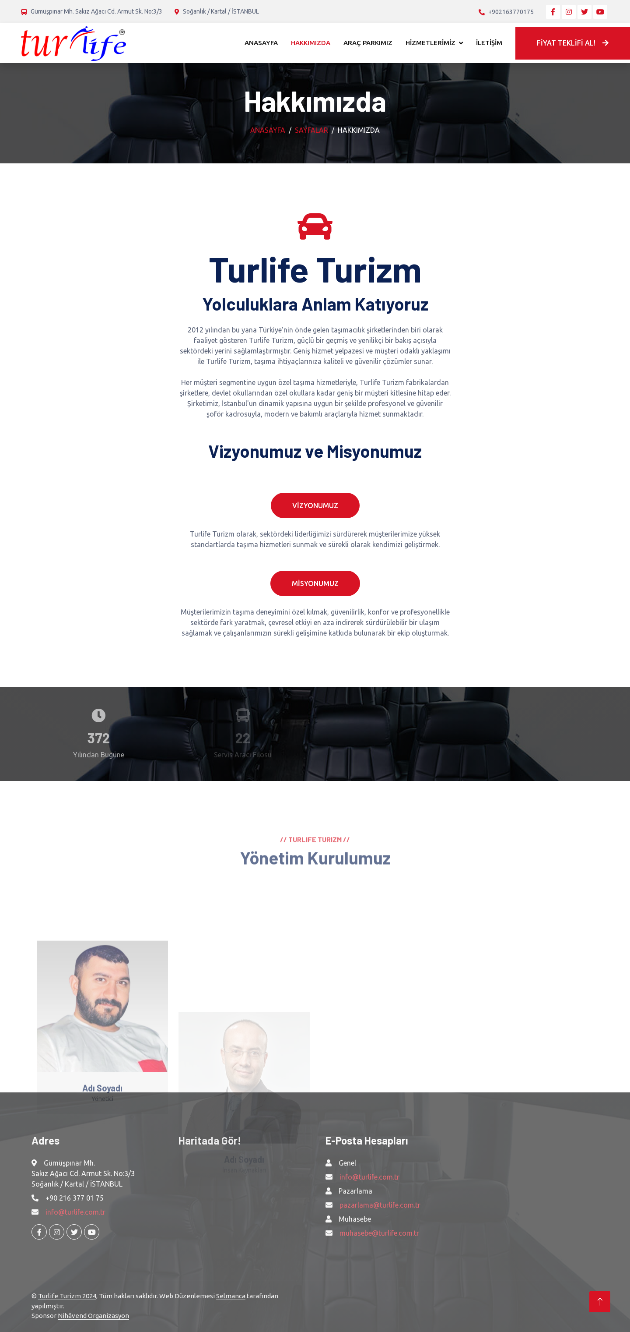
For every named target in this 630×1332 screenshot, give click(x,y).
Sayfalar (311, 130)
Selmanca (230, 1296)
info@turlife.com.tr (75, 1212)
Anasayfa (267, 130)
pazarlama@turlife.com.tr (380, 1205)
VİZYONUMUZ (315, 505)
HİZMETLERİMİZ (430, 42)
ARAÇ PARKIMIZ (367, 42)
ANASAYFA (261, 42)
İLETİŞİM (489, 42)
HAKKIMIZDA (310, 42)
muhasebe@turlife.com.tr (379, 1233)
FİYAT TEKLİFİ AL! (573, 43)
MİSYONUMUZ (315, 583)
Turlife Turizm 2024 (67, 1296)
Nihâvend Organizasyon (93, 1315)
